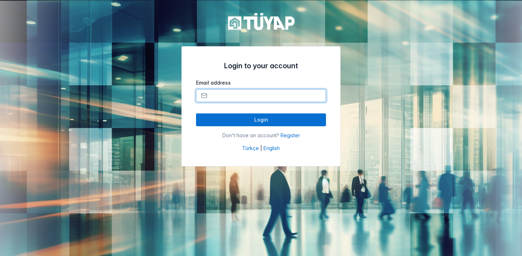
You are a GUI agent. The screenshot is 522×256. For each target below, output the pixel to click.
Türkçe (250, 148)
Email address (213, 83)
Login (261, 120)
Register (290, 135)
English (271, 148)
